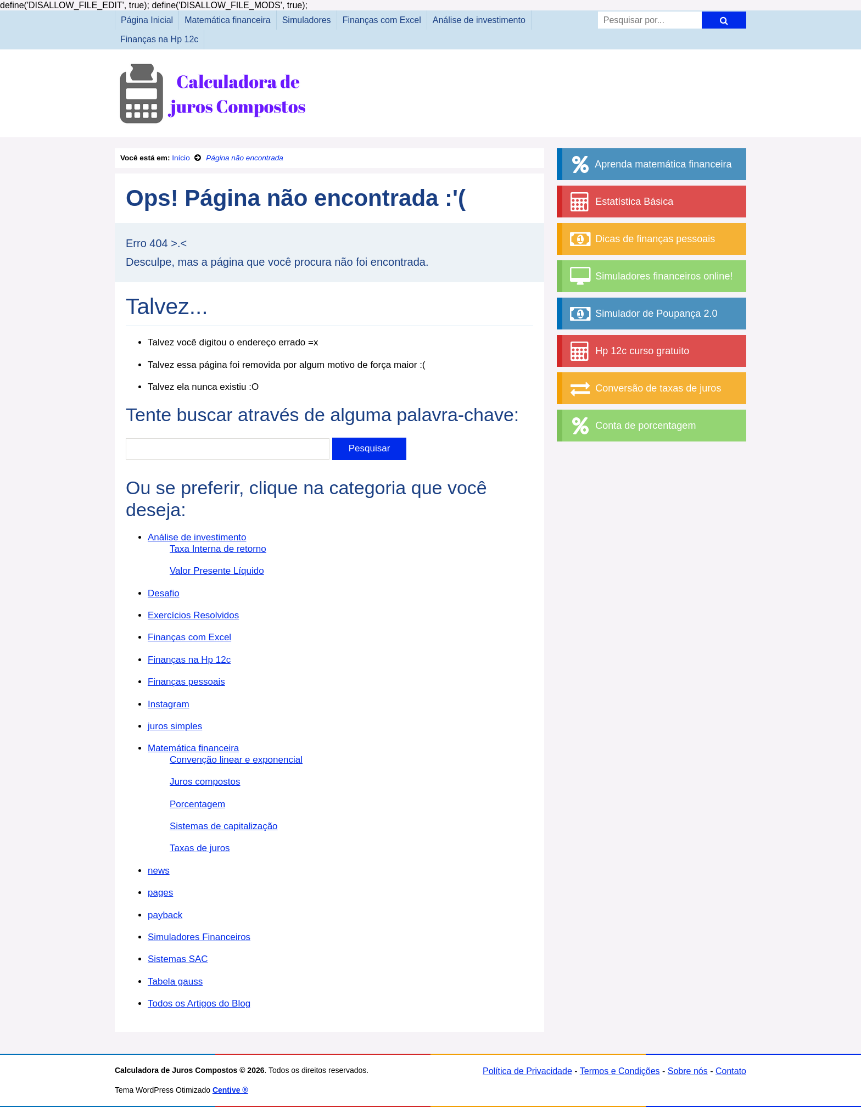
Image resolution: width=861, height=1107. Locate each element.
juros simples (175, 726)
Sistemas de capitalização (224, 826)
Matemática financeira (228, 20)
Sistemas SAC (178, 959)
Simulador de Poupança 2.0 (642, 313)
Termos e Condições (620, 1071)
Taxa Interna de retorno (218, 549)
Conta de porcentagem (632, 425)
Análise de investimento (479, 20)
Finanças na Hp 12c (159, 39)
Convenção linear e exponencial (236, 759)
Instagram (168, 704)
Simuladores (306, 20)
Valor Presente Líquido (217, 571)
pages (160, 892)
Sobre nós (688, 1071)
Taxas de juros (200, 848)
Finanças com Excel (382, 20)
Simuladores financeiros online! (650, 276)
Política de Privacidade (527, 1071)
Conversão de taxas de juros (644, 388)
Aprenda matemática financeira (649, 164)
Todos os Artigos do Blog (199, 1003)
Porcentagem (197, 804)
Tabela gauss (175, 981)
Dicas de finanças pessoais (641, 239)
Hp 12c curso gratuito (628, 351)
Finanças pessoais (186, 682)
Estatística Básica (620, 201)
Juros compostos (205, 781)
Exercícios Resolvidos (193, 615)
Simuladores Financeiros (199, 937)
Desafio (164, 593)
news (159, 870)
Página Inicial (147, 20)
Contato (730, 1071)
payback (165, 915)
